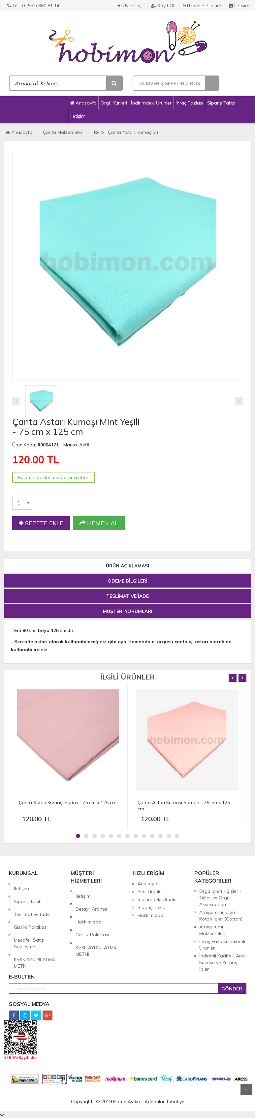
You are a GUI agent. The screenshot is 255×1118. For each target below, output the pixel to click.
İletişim (239, 6)
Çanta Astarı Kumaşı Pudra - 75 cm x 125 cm (67, 802)
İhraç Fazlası (189, 103)
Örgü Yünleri (114, 103)
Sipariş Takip (221, 103)
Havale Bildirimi (202, 6)
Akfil (84, 445)
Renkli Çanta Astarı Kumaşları (126, 132)
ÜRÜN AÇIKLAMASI (127, 566)
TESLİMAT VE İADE (127, 596)
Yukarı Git (246, 1089)
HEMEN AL (99, 523)
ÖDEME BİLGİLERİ (127, 581)
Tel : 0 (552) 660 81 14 (33, 6)
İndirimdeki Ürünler (151, 103)
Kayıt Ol (162, 6)
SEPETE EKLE (41, 523)
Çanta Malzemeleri (63, 132)
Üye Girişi (130, 6)
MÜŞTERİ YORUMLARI (127, 611)
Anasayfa (83, 103)
